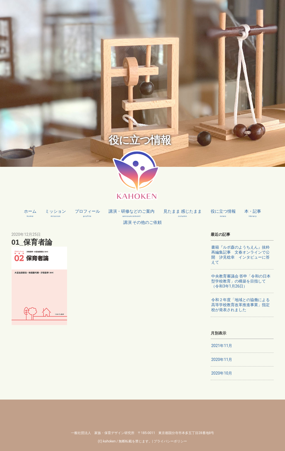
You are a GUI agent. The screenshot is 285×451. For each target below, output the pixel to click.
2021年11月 (221, 345)
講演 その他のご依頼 (142, 224)
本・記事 (252, 213)
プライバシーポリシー (170, 441)
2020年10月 (221, 373)
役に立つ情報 (223, 213)
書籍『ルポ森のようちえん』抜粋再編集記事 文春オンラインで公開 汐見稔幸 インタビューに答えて (240, 255)
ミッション (55, 213)
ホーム (30, 213)
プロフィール (87, 213)
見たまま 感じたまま (182, 213)
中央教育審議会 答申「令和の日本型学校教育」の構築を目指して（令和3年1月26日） (241, 281)
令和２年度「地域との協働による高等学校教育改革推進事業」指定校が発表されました (240, 305)
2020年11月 (221, 359)
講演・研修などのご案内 (131, 213)
